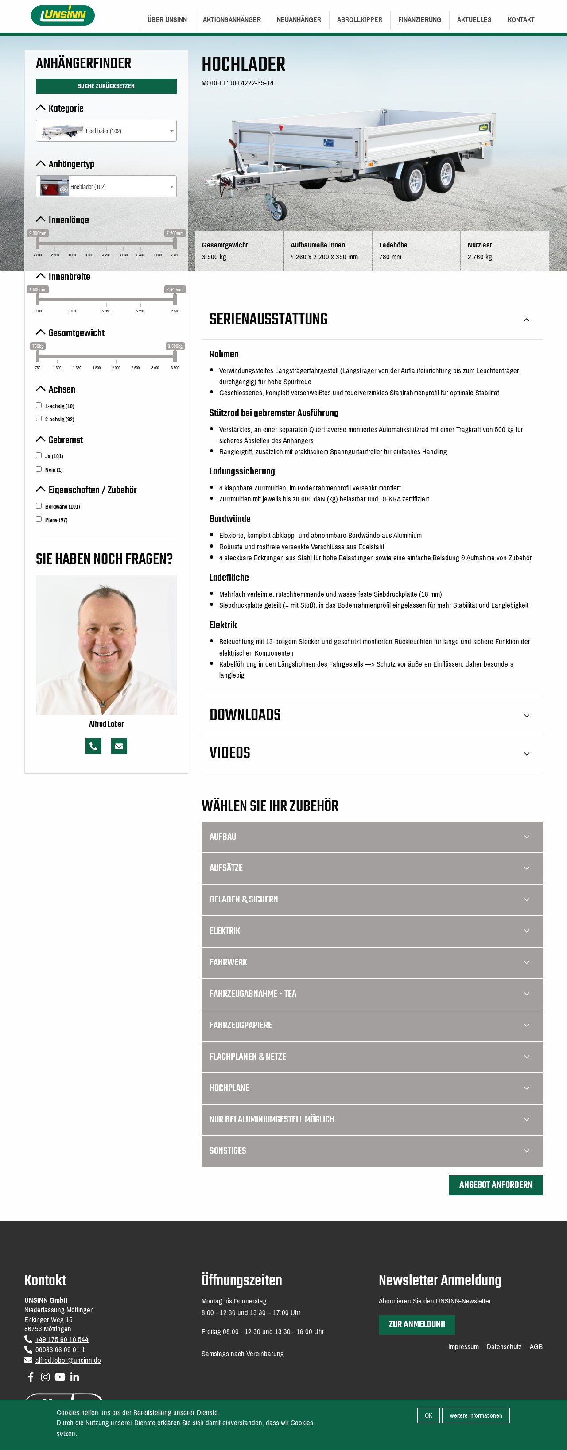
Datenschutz (504, 1347)
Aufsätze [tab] (369, 868)
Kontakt (521, 19)
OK (428, 1415)
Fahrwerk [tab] (369, 962)
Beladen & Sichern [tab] (369, 899)
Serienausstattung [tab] (369, 320)
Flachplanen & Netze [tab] (369, 1056)
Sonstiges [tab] (369, 1151)
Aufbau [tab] (369, 837)
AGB (536, 1347)
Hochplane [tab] (369, 1088)
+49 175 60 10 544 (62, 1339)
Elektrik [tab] (369, 931)
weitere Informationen (476, 1415)
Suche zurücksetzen (106, 86)
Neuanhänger (299, 19)
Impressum (463, 1347)
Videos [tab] (369, 754)
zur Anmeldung (417, 1324)
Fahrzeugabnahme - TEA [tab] (369, 994)
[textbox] (106, 131)
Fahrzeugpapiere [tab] (369, 1025)
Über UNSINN (167, 19)
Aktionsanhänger (232, 19)
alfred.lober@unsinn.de (68, 1360)
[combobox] (106, 131)
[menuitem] (167, 20)
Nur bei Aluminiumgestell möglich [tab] (369, 1119)
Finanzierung (419, 19)
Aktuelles (474, 19)
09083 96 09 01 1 (60, 1350)
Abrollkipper (359, 19)
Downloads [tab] (369, 716)
